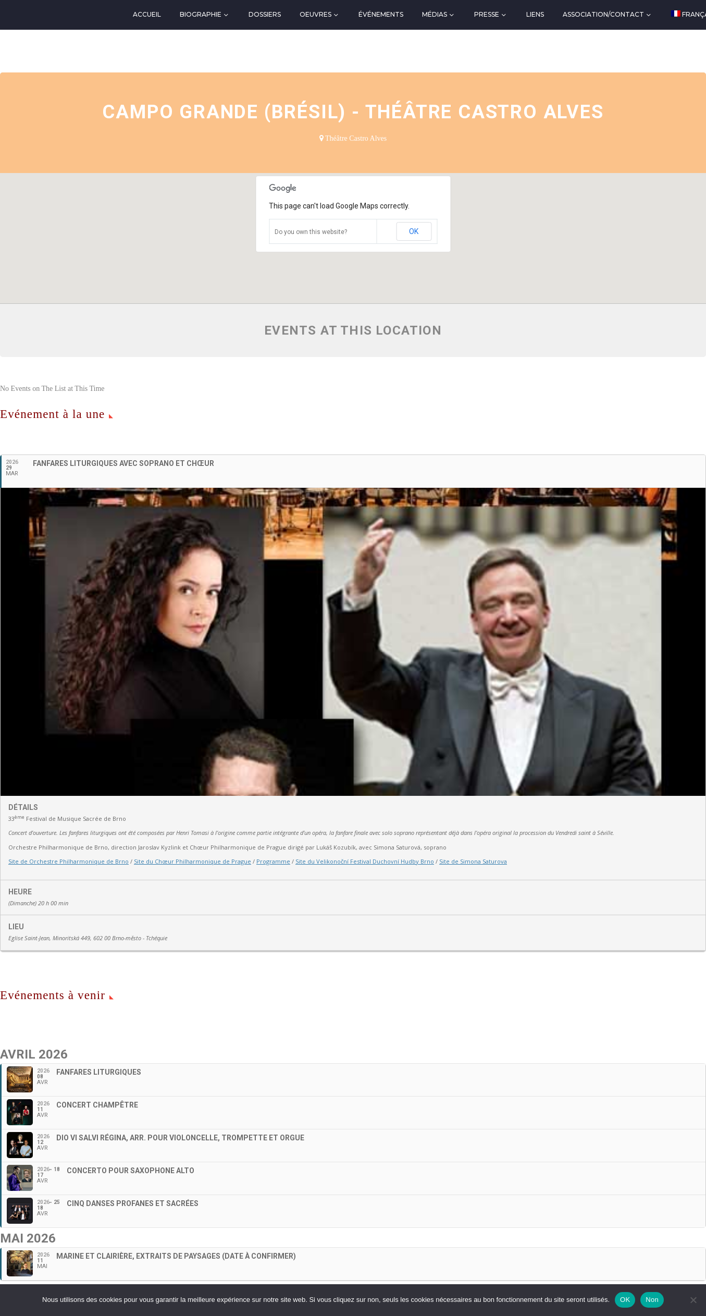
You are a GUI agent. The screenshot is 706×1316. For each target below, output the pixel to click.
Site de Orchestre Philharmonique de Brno (68, 861)
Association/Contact (603, 14)
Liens (535, 14)
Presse (486, 14)
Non (652, 1299)
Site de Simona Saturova (473, 861)
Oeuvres (315, 14)
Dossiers (265, 14)
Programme (273, 861)
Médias (434, 14)
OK (413, 231)
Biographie (200, 14)
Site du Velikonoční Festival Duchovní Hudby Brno (364, 861)
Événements (380, 14)
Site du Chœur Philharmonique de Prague (192, 861)
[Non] (693, 1300)
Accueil (147, 14)
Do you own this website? (311, 232)
